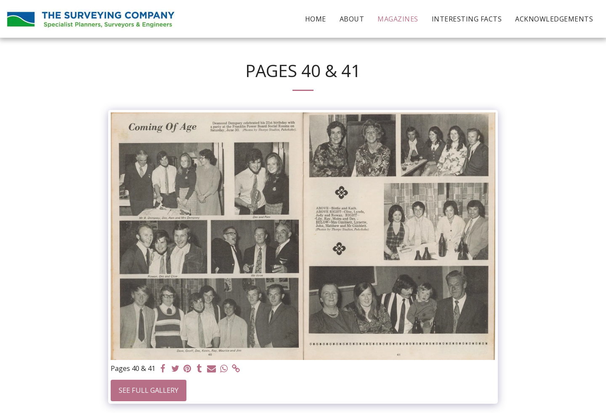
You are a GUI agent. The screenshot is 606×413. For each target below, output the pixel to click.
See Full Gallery (148, 390)
